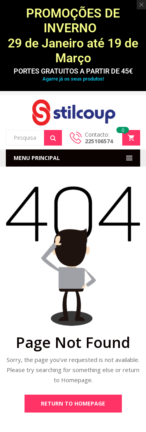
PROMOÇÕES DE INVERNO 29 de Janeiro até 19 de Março (73, 35)
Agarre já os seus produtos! (73, 79)
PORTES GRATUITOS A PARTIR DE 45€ (73, 71)
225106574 (99, 141)
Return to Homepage (73, 403)
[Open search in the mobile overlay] (34, 138)
